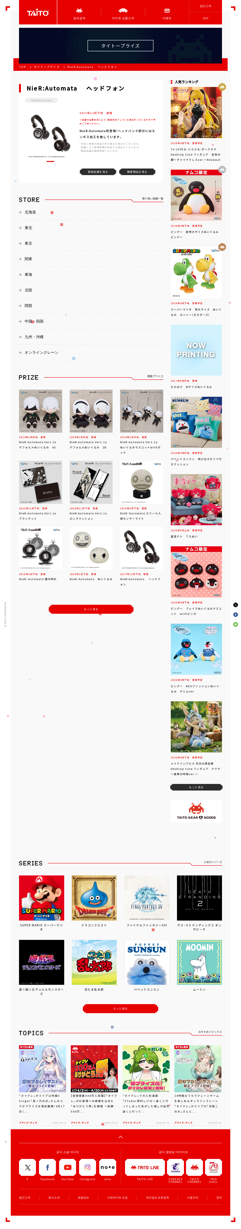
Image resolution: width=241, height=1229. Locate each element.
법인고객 (205, 6)
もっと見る (91, 609)
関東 (28, 259)
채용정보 (83, 1197)
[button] (50, 161)
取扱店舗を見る (98, 172)
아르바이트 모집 (117, 1197)
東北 (28, 228)
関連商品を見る (137, 172)
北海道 (30, 212)
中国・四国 (34, 321)
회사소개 (54, 1197)
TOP (22, 67)
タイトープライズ (47, 67)
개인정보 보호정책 (157, 1197)
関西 (28, 306)
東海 (28, 274)
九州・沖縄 (34, 337)
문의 (219, 1197)
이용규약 (192, 1197)
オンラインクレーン (42, 352)
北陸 (28, 290)
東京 (28, 243)
